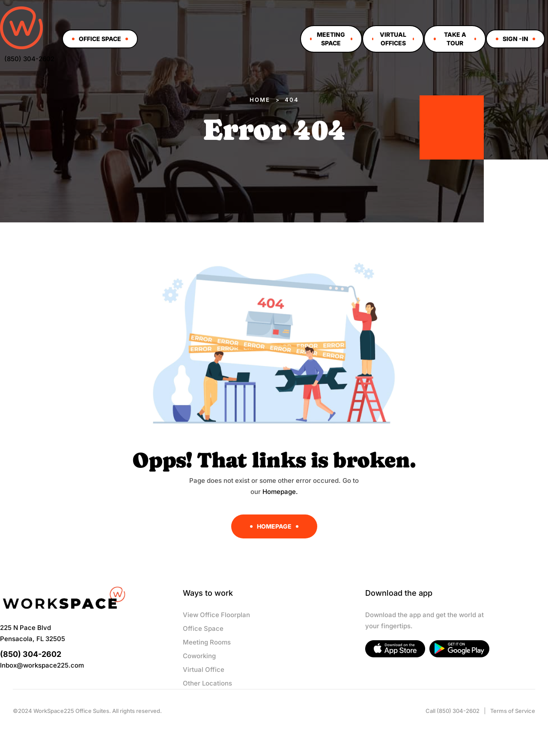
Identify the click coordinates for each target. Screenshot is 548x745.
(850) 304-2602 (29, 59)
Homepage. (280, 492)
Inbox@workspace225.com (42, 665)
